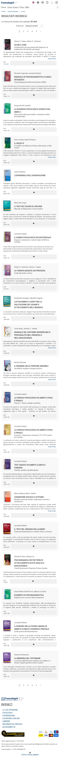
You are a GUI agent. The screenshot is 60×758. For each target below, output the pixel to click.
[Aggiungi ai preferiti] (33, 63)
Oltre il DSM (20, 45)
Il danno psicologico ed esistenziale (32, 237)
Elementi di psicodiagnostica (29, 595)
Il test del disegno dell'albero (29, 529)
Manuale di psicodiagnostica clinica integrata (32, 78)
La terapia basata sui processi (29, 271)
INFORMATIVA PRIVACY (12, 724)
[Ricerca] (58, 7)
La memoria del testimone (27, 658)
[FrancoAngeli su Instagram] (8, 705)
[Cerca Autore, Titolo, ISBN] (31, 7)
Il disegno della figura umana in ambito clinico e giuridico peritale (31, 627)
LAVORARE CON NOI (11, 718)
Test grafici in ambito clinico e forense (30, 466)
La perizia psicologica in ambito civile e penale (33, 399)
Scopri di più (52, 59)
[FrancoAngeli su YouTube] (11, 705)
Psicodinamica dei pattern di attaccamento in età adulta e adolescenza (29, 563)
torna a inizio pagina (30, 754)
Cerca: (3, 7)
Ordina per (20, 26)
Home (3, 11)
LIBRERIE (6, 721)
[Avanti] (40, 31)
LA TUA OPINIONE (10, 710)
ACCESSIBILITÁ (8, 727)
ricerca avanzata (13, 11)
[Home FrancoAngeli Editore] (9, 3)
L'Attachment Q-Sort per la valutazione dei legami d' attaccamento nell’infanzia (28, 305)
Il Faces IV (19, 143)
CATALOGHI (7, 713)
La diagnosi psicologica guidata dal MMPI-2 (32, 110)
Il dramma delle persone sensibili (31, 366)
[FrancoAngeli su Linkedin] (5, 705)
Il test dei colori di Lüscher (28, 206)
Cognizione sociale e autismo (29, 497)
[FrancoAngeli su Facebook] (2, 705)
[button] (33, 2)
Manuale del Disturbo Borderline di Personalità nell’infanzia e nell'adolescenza (32, 335)
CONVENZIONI (8, 715)
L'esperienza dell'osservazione (30, 175)
